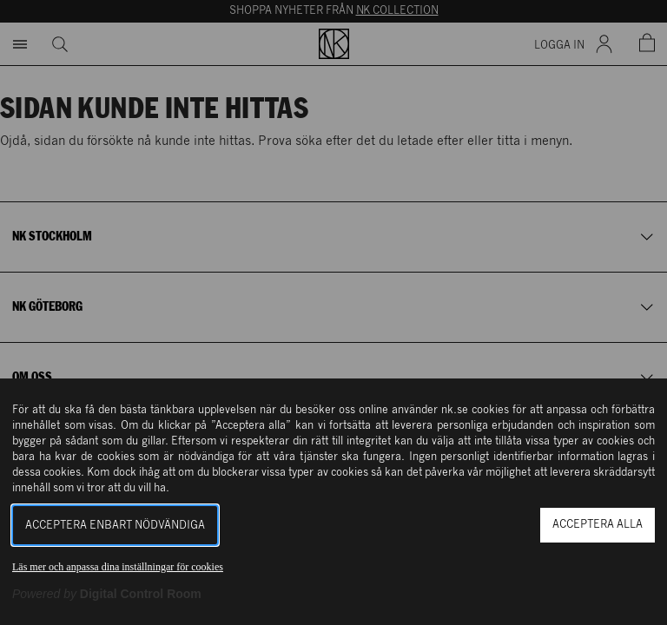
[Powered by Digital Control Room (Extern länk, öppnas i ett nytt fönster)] (106, 594)
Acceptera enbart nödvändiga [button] (115, 525)
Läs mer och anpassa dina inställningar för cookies (117, 567)
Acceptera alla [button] (597, 525)
